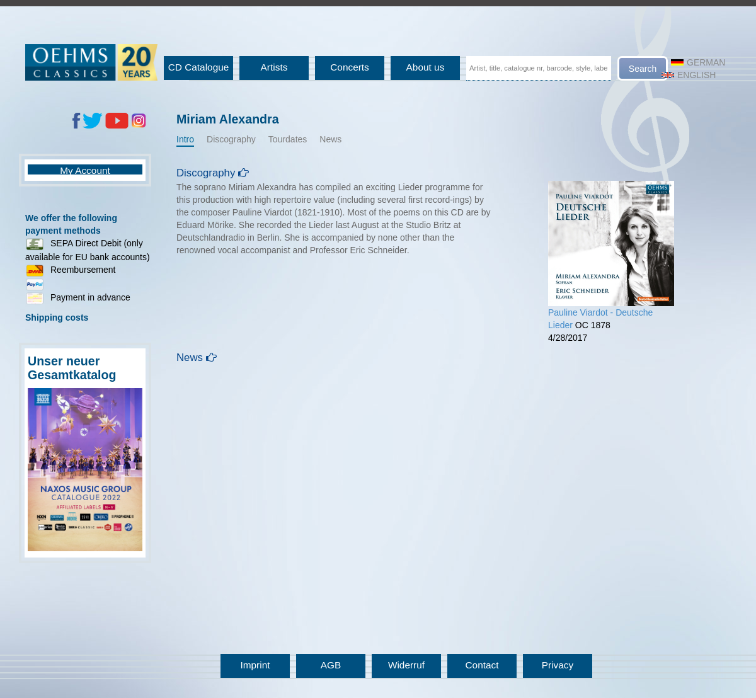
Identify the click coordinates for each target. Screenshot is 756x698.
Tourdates (287, 139)
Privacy (557, 665)
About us (425, 67)
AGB (331, 665)
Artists (274, 67)
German (698, 62)
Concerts (349, 67)
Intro (185, 139)
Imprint (255, 665)
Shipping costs (56, 317)
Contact (481, 665)
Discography (231, 139)
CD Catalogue (198, 67)
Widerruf (406, 665)
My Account (85, 170)
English (689, 75)
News (330, 139)
